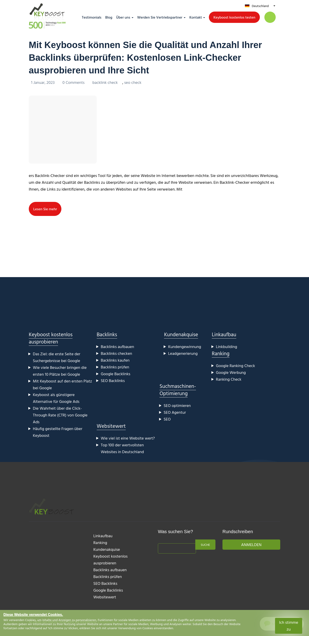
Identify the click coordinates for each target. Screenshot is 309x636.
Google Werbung (231, 372)
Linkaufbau (224, 334)
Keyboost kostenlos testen (234, 17)
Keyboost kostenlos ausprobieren (50, 338)
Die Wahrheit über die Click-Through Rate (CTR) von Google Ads (60, 415)
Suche (205, 544)
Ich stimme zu (288, 625)
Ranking (220, 353)
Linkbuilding (226, 346)
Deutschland (260, 5)
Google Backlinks (115, 374)
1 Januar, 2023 (43, 82)
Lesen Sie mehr (45, 209)
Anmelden (251, 545)
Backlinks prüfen (115, 367)
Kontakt (195, 17)
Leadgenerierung (183, 353)
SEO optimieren (177, 405)
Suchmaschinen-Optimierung (177, 389)
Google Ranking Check (235, 366)
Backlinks (107, 334)
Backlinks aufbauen (117, 346)
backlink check (105, 82)
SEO (167, 419)
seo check (132, 82)
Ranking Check (228, 379)
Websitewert (111, 426)
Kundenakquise (181, 334)
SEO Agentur (175, 412)
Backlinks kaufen (115, 360)
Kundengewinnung (184, 346)
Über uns (123, 17)
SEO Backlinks (113, 380)
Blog (108, 17)
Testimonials (91, 17)
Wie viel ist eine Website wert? (128, 438)
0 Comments (73, 82)
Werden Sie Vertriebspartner (159, 17)
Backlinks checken (116, 353)
